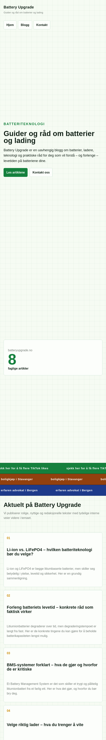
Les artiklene (15, 172)
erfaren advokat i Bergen (75, 490)
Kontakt (41, 25)
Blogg (25, 25)
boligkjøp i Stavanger (68, 479)
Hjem (10, 25)
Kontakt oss (41, 172)
